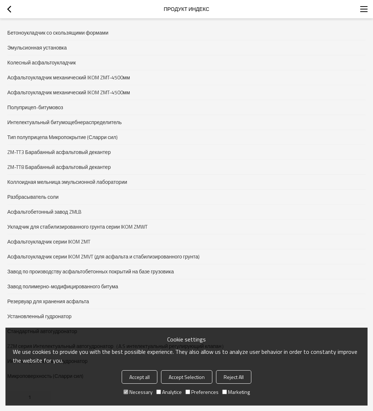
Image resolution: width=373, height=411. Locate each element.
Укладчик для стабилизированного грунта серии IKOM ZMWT (77, 226)
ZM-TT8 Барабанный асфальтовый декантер (59, 167)
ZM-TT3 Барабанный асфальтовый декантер (59, 152)
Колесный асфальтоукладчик (41, 62)
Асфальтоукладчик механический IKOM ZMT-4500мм (68, 77)
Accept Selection (187, 377)
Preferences (202, 392)
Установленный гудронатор (39, 316)
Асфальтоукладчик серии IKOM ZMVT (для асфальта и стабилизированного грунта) (103, 256)
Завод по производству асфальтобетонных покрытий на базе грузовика (90, 271)
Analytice (169, 392)
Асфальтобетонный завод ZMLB (44, 212)
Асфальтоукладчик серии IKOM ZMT (48, 241)
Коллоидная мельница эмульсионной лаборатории (67, 182)
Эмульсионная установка (37, 47)
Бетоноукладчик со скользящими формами (57, 32)
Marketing (236, 392)
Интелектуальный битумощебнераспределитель (64, 122)
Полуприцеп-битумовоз (35, 107)
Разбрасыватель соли (33, 197)
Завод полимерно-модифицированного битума (62, 286)
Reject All (234, 377)
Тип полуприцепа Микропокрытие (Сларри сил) (62, 137)
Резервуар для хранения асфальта (48, 301)
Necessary (138, 392)
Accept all (139, 377)
